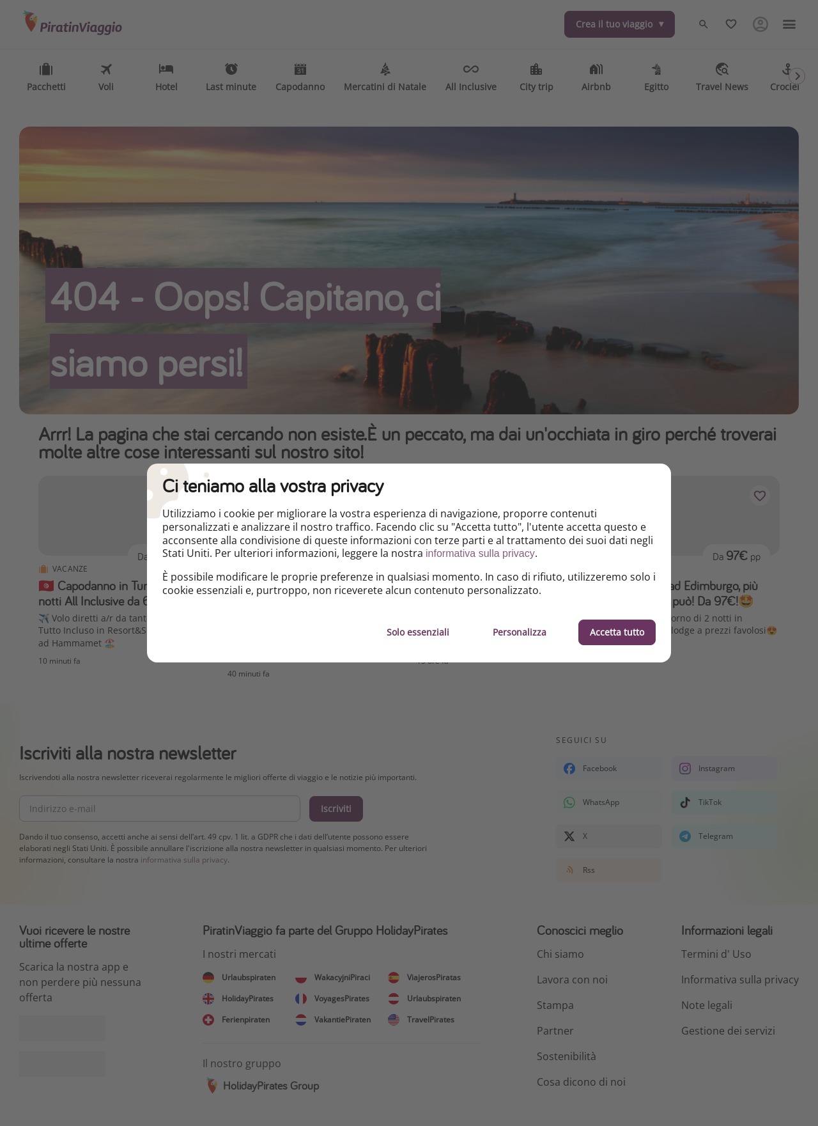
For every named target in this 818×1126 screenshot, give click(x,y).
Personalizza (519, 632)
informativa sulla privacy (480, 553)
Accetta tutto (617, 632)
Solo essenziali (418, 632)
